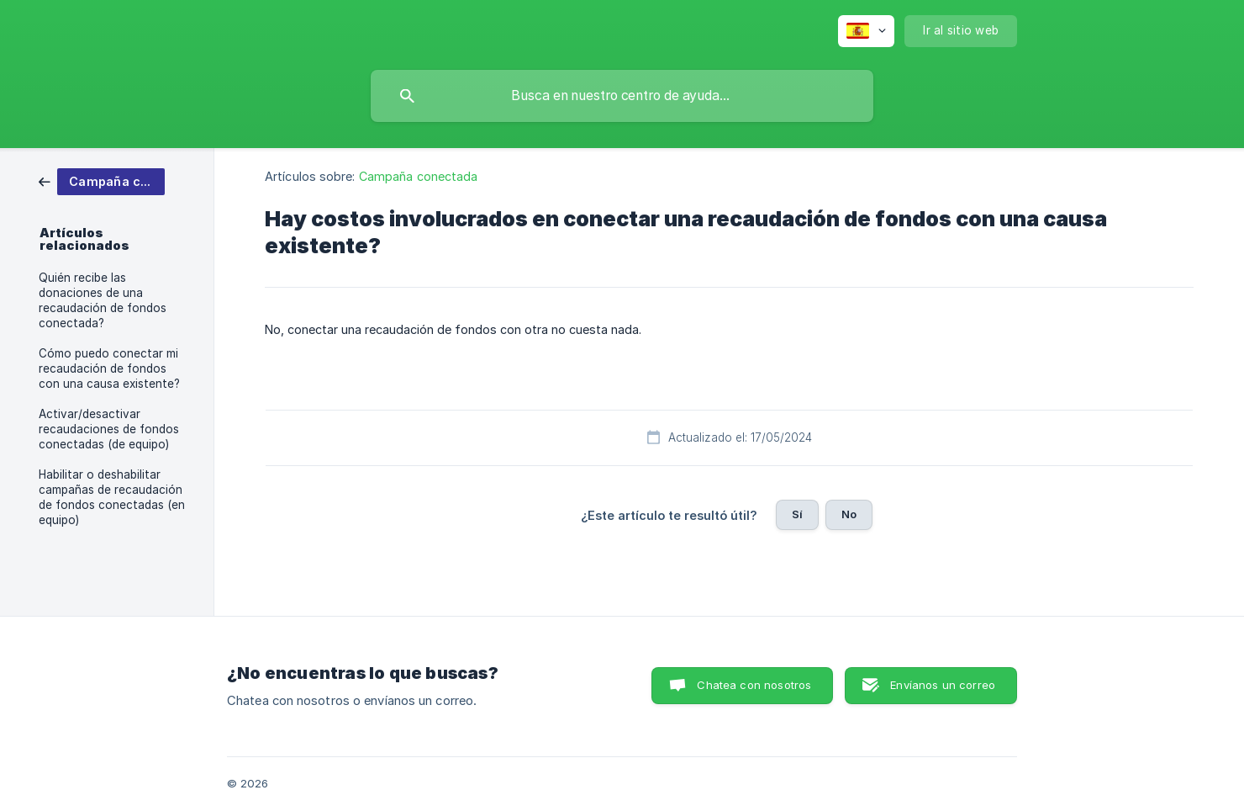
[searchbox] (622, 96)
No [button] (849, 514)
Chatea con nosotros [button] (754, 685)
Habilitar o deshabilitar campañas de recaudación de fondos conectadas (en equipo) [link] (112, 497)
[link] (102, 180)
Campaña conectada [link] (418, 176)
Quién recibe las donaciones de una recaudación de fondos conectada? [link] (102, 300)
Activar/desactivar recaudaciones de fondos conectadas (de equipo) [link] (109, 429)
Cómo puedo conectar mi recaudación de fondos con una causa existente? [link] (109, 368)
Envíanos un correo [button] (942, 685)
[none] (866, 31)
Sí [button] (797, 514)
